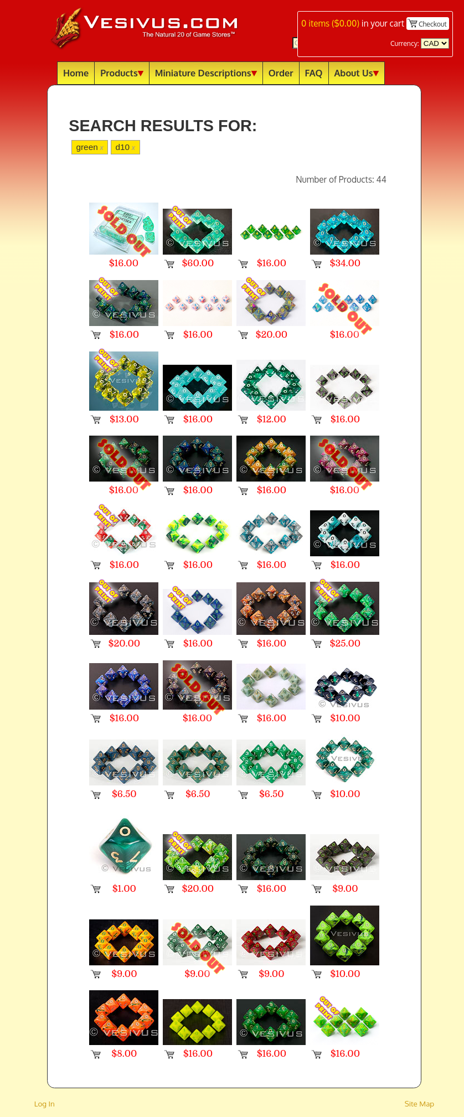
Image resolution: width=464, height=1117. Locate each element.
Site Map (420, 1103)
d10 (125, 147)
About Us (356, 73)
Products (121, 73)
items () (330, 23)
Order (281, 73)
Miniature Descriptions (206, 73)
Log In (44, 1103)
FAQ (314, 73)
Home (76, 73)
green (89, 147)
